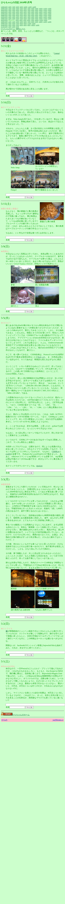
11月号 (30, 7)
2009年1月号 (4, 23)
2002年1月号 (4, 12)
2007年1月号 (4, 20)
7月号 (13, 7)
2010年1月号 (4, 25)
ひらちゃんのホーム (8, 29)
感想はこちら (20, 29)
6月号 (9, 7)
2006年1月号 (4, 18)
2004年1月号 (4, 15)
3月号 (13, 8)
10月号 (25, 7)
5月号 (21, 8)
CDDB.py (55, 452)
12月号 (34, 7)
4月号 (17, 8)
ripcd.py (39, 466)
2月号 (9, 8)
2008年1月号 (4, 22)
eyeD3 (8, 454)
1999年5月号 (4, 7)
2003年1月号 (4, 13)
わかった (41, 357)
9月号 (21, 7)
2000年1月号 (4, 8)
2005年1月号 (4, 17)
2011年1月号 (4, 27)
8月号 (17, 7)
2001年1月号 (4, 10)
